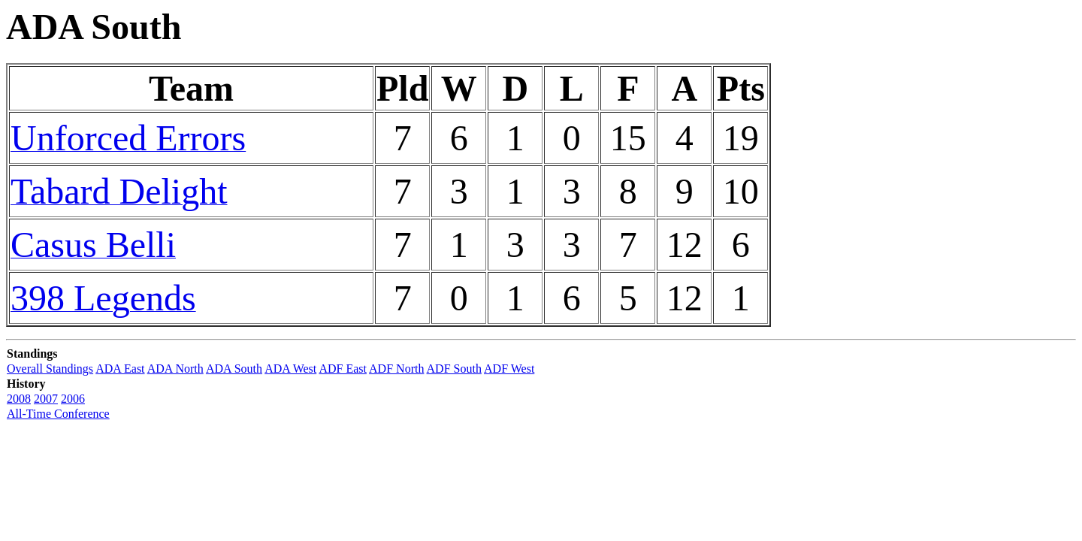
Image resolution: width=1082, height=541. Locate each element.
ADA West (290, 368)
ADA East (119, 368)
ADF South (454, 368)
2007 (46, 398)
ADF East (343, 368)
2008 (19, 398)
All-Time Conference (58, 413)
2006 (73, 398)
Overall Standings (50, 368)
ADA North (175, 368)
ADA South (234, 368)
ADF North (396, 368)
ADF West (509, 368)
